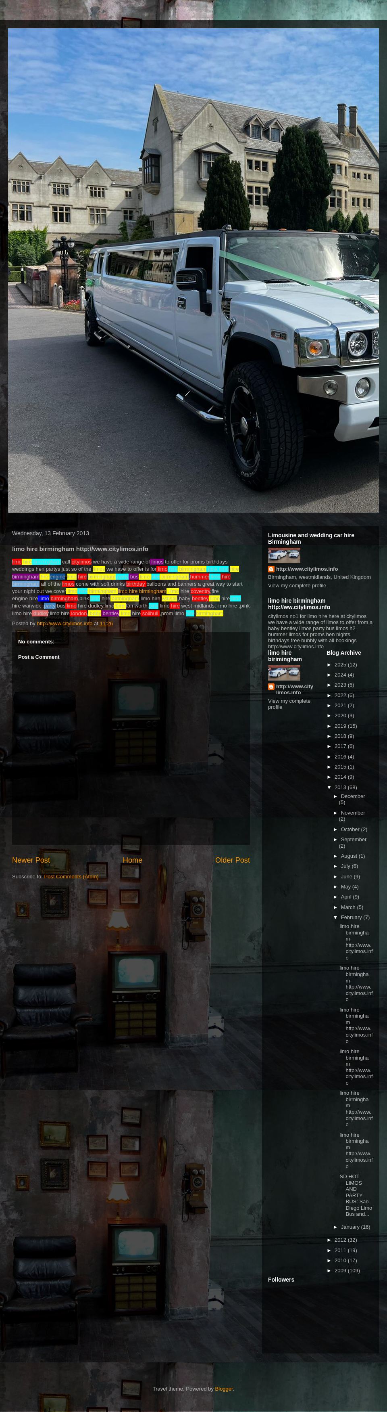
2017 (341, 746)
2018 (341, 736)
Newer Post (31, 860)
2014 (341, 777)
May (346, 887)
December (353, 796)
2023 (341, 685)
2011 (341, 1250)
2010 (341, 1260)
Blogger (224, 1389)
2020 (341, 715)
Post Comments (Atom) (71, 877)
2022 (341, 695)
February (352, 917)
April (347, 897)
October (351, 829)
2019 (341, 726)
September (354, 839)
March (349, 907)
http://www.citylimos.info (307, 569)
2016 (341, 757)
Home (133, 860)
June (347, 877)
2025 (341, 665)
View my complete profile (297, 585)
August (350, 856)
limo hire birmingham (142, 591)
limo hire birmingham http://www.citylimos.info (355, 942)
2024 (341, 675)
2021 (341, 705)
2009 (341, 1270)
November (353, 813)
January (351, 1227)
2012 (341, 1240)
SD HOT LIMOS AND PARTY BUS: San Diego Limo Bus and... (355, 1195)
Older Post (232, 860)
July (346, 866)
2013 (341, 787)
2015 (341, 767)
